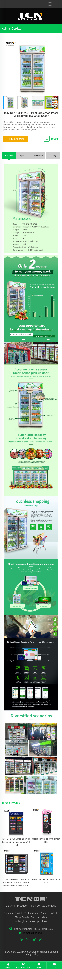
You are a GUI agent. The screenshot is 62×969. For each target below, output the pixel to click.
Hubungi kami (16, 139)
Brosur (55, 138)
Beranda (8, 913)
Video (44, 921)
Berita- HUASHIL (49, 913)
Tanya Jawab (22, 917)
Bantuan (35, 917)
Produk (18, 913)
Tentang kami (31, 913)
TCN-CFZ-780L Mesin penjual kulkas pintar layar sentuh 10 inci (16, 842)
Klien (44, 917)
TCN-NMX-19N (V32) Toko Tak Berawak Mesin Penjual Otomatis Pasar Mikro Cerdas (16, 882)
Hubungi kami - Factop (27, 921)
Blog (35, 954)
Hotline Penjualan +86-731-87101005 (33, 929)
